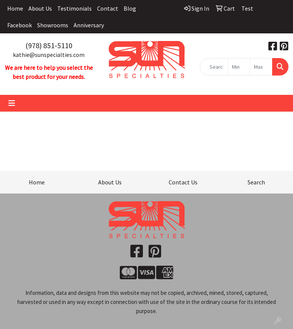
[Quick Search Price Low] (239, 67)
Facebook (19, 25)
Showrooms (52, 25)
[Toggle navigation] (12, 103)
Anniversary (89, 25)
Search (256, 182)
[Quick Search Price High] (261, 67)
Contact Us (183, 182)
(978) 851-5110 (48, 45)
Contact (107, 8)
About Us (40, 8)
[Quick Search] (214, 67)
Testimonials (74, 8)
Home (15, 8)
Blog (130, 8)
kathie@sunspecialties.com (49, 54)
